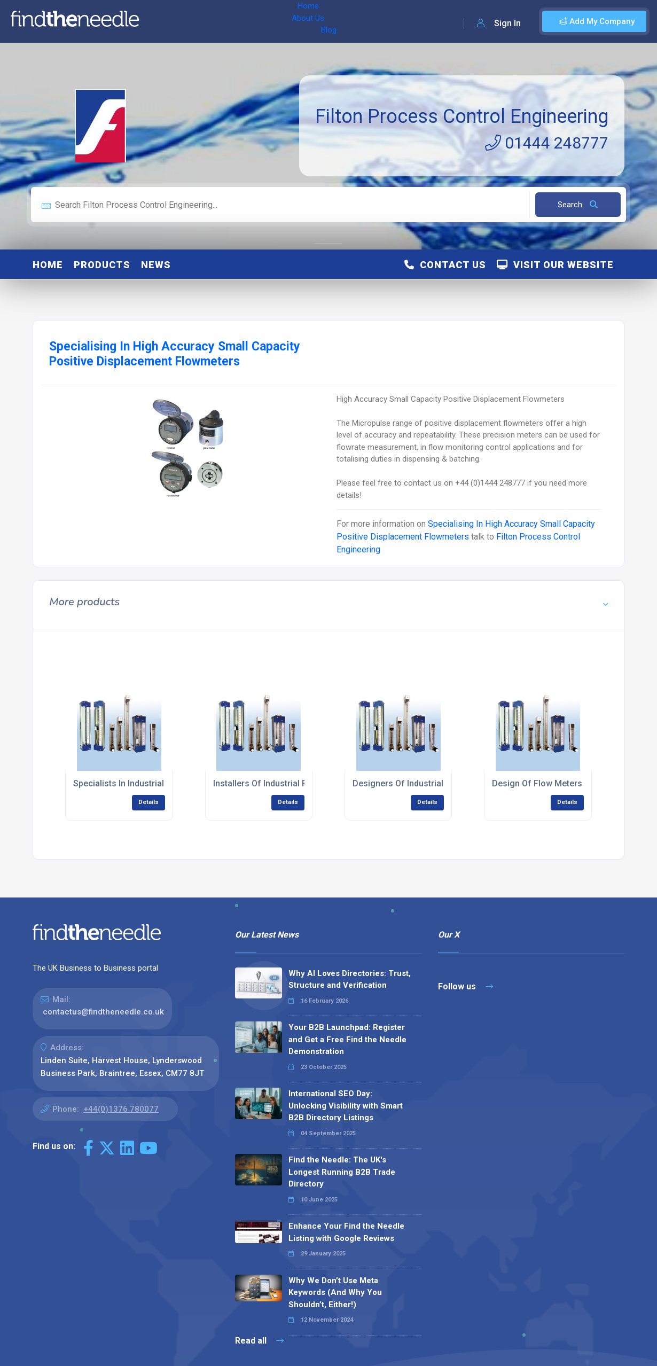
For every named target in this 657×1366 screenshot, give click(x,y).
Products (102, 264)
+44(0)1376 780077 (121, 1109)
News (156, 264)
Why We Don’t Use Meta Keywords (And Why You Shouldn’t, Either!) (335, 1292)
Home (162, 21)
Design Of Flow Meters (537, 783)
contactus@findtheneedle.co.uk (103, 1012)
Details (148, 802)
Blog (239, 21)
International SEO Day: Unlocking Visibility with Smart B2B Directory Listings (345, 1105)
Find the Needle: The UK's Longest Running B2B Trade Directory (341, 1172)
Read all (259, 1341)
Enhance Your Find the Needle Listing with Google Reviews (346, 1232)
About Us (202, 21)
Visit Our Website (555, 264)
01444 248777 (546, 143)
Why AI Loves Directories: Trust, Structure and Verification (349, 979)
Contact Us (445, 264)
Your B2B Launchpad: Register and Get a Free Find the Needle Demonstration (347, 1039)
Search (578, 204)
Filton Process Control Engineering (461, 116)
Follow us (465, 986)
